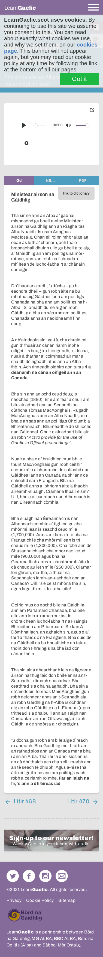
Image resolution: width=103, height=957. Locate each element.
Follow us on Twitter (13, 876)
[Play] (24, 125)
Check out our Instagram (45, 876)
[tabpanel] (51, 489)
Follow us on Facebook (29, 876)
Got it (79, 79)
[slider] (40, 125)
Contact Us (62, 876)
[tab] (19, 180)
